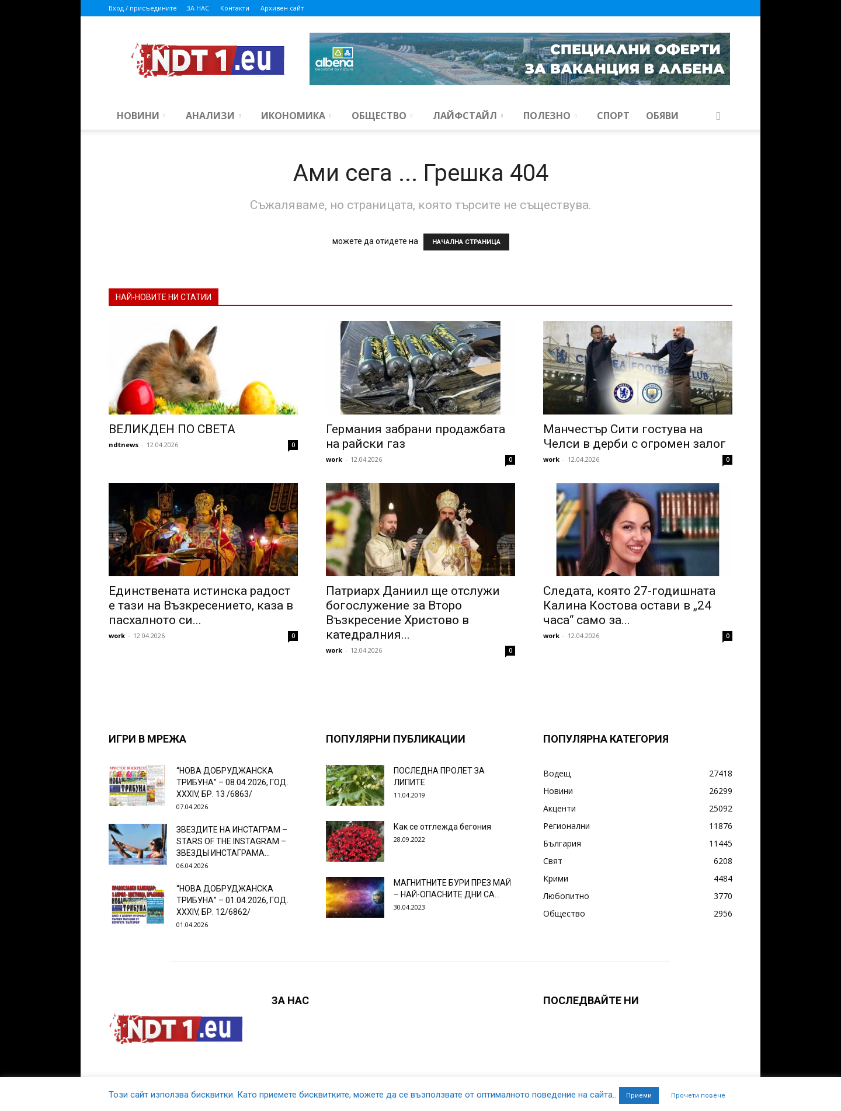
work (334, 459)
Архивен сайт (282, 8)
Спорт (613, 115)
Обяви (662, 115)
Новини (141, 115)
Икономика (296, 115)
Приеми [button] (639, 1095)
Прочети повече (698, 1095)
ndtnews (123, 444)
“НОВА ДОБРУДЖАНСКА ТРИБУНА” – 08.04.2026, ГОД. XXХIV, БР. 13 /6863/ (232, 782)
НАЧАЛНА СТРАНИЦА (466, 242)
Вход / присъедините (143, 8)
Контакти (234, 8)
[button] (718, 116)
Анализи (213, 115)
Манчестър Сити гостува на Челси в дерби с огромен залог (634, 436)
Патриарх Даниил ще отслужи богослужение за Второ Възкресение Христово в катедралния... (413, 613)
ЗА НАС (197, 8)
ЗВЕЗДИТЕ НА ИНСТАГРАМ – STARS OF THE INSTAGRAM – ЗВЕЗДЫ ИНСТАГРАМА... (231, 841)
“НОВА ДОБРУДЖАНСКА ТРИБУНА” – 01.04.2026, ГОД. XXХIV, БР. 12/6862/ (232, 900)
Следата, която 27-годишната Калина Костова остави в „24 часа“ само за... (629, 605)
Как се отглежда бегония (442, 826)
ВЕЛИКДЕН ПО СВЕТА (172, 429)
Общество (382, 115)
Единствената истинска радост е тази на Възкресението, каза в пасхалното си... (201, 605)
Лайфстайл (468, 115)
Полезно (549, 115)
